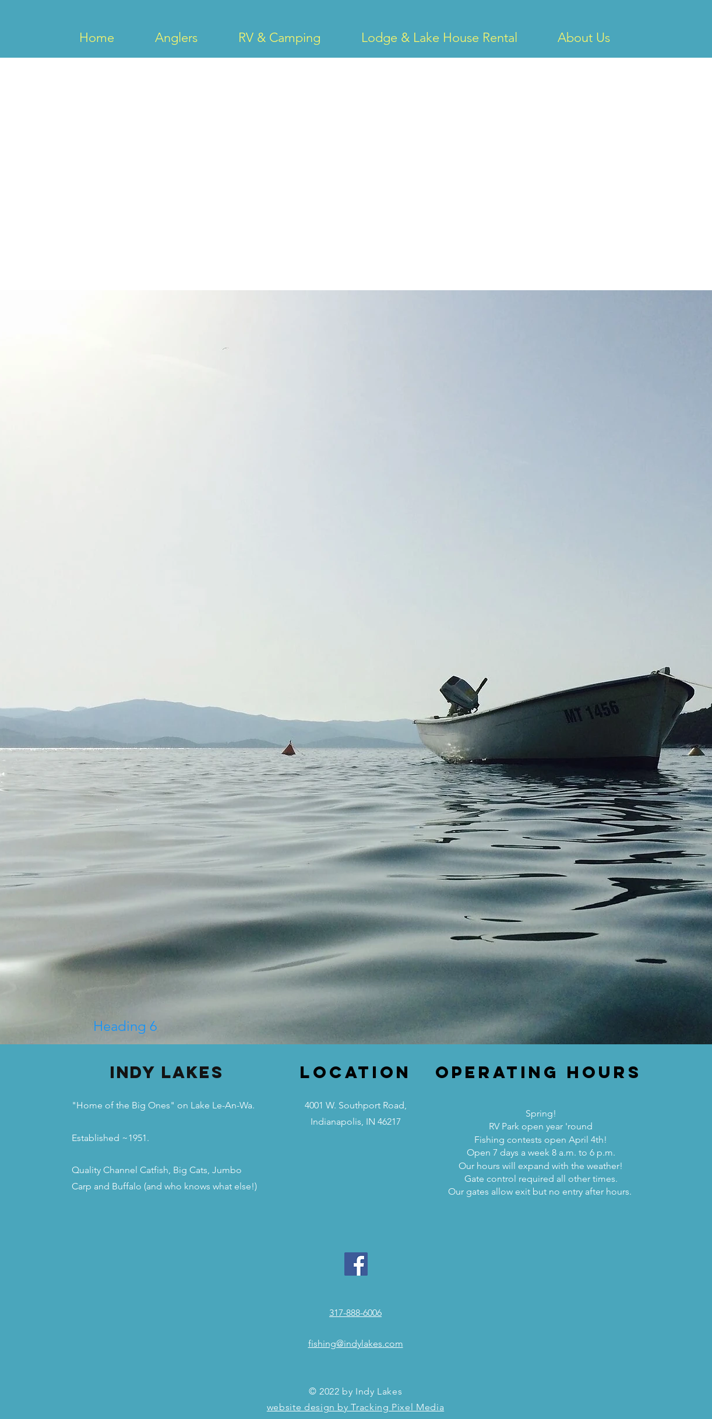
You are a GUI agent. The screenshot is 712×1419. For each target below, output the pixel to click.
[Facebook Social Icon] (356, 1264)
